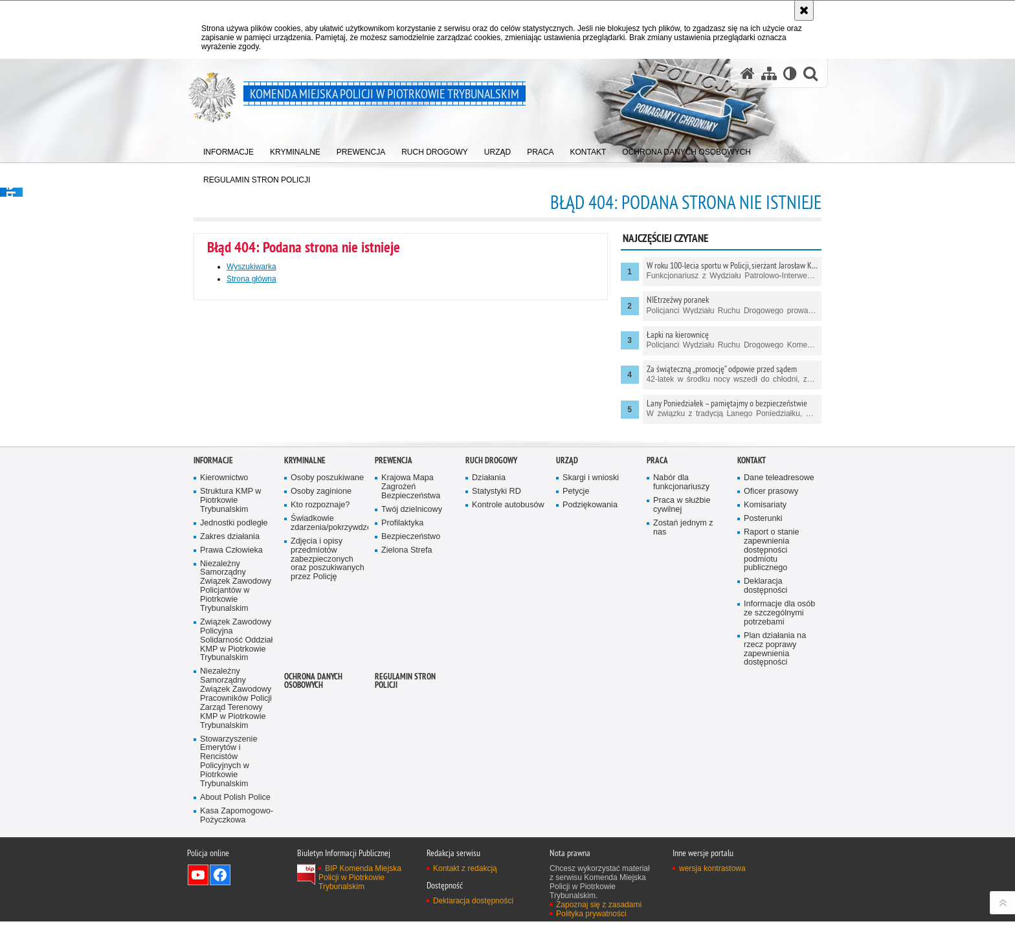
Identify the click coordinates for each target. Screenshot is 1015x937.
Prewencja (393, 639)
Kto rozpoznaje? (320, 683)
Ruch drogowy (491, 639)
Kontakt (751, 639)
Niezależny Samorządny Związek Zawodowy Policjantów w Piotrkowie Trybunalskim (235, 764)
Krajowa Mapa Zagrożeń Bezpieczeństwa (410, 665)
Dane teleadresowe (779, 656)
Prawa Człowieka (231, 728)
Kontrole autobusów (508, 683)
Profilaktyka (402, 701)
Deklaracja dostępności (765, 764)
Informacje (213, 639)
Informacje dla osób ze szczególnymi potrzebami (779, 791)
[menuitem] (228, 149)
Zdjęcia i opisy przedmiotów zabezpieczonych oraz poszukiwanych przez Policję (327, 737)
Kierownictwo (224, 656)
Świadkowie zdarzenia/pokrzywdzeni (328, 701)
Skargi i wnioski (591, 656)
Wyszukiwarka (251, 266)
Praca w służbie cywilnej (681, 683)
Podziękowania (590, 683)
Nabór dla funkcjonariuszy (681, 660)
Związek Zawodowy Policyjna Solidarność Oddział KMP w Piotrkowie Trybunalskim (236, 818)
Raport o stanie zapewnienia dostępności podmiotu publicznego (771, 728)
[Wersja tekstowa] (790, 73)
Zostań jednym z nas (683, 705)
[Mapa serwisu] (769, 73)
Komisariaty (765, 683)
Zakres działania (230, 715)
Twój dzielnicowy (411, 687)
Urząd (567, 639)
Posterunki (763, 696)
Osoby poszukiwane (327, 656)
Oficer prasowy (771, 669)
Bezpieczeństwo (410, 715)
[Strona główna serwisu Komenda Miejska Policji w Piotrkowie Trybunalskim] (748, 73)
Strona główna (251, 278)
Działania (489, 656)
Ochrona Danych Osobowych (313, 858)
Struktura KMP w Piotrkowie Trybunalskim (230, 678)
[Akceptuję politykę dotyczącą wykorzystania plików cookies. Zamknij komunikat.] (804, 10)
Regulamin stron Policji (405, 858)
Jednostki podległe (234, 701)
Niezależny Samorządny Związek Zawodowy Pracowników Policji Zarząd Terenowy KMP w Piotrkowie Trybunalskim (236, 876)
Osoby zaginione (321, 669)
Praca (657, 639)
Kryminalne (305, 639)
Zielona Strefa (406, 728)
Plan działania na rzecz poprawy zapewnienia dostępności (775, 827)
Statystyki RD (496, 669)
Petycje (576, 669)
